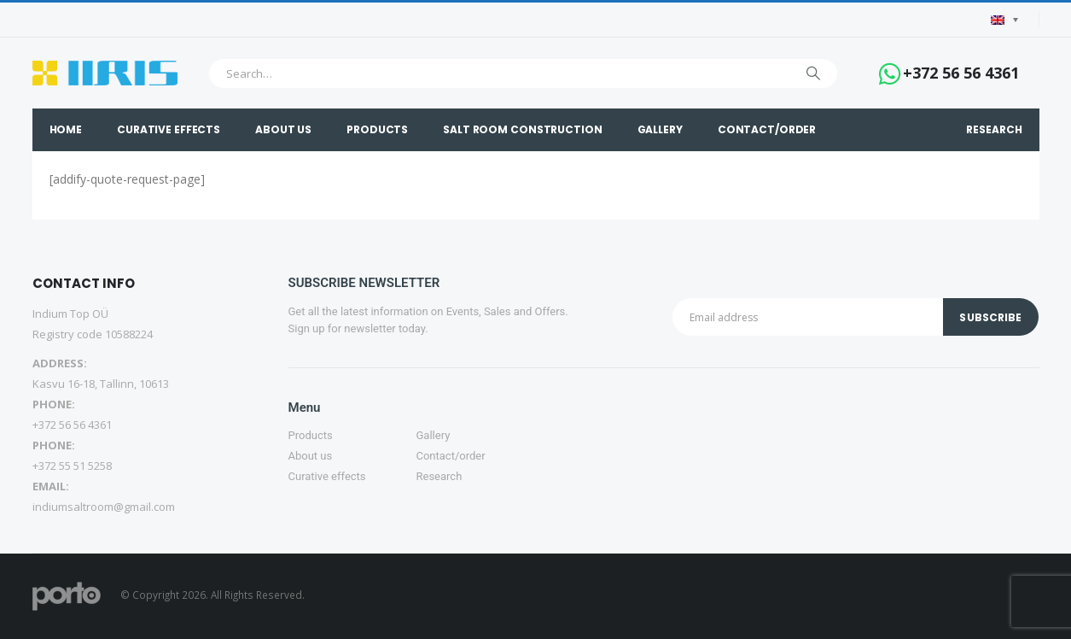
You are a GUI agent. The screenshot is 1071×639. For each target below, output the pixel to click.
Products (377, 129)
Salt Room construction (522, 129)
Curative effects (168, 129)
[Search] (813, 73)
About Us (283, 129)
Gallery (660, 129)
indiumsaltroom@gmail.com (103, 506)
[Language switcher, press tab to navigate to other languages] (1004, 20)
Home (66, 129)
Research (994, 129)
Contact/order (767, 129)
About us (310, 455)
